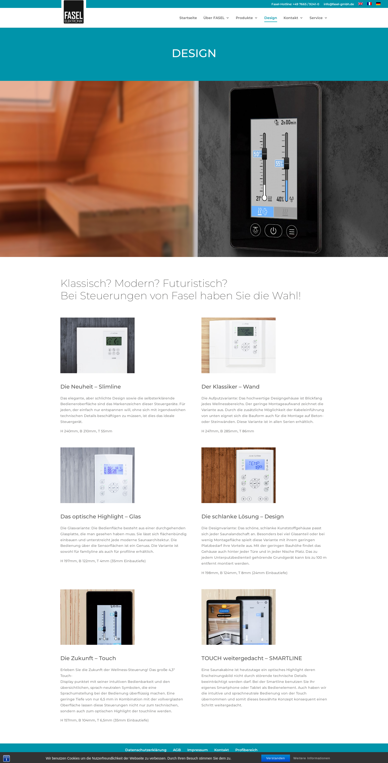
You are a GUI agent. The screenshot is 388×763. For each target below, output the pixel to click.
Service (316, 18)
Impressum (197, 750)
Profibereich (246, 750)
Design (270, 18)
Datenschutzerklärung (146, 750)
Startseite (188, 18)
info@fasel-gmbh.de (339, 4)
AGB (177, 750)
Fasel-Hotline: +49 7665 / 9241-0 (295, 4)
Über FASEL (213, 18)
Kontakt (291, 18)
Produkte (244, 18)
